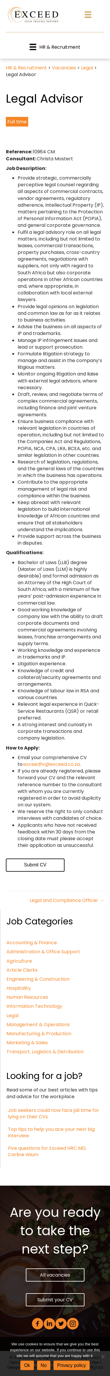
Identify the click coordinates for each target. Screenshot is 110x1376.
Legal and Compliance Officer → (67, 900)
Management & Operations (38, 1024)
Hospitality (18, 988)
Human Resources (27, 997)
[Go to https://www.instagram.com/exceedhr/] (73, 1324)
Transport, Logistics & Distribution (45, 1051)
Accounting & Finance (31, 942)
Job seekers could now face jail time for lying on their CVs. (53, 1113)
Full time (17, 121)
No (44, 1365)
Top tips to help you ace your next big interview (51, 1132)
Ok (27, 1365)
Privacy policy (71, 1365)
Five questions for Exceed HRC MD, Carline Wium (47, 1151)
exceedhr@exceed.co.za (51, 764)
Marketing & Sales (27, 1042)
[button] (55, 1275)
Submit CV (35, 864)
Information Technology (34, 1006)
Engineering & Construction (38, 979)
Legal (12, 1015)
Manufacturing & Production (38, 1033)
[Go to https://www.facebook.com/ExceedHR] (37, 1324)
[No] (103, 1356)
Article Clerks (22, 970)
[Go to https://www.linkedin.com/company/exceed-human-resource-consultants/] (49, 1324)
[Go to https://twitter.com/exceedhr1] (61, 1324)
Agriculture (19, 961)
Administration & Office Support (43, 951)
